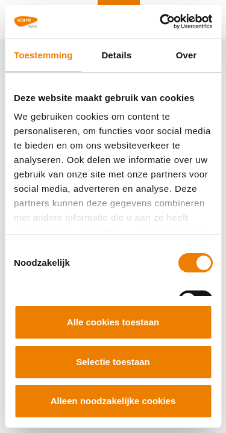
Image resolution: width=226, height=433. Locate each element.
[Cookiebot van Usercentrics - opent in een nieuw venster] (161, 21)
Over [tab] (186, 55)
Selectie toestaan (113, 362)
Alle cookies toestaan (113, 322)
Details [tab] (116, 55)
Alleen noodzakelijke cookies (113, 401)
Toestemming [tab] (43, 55)
